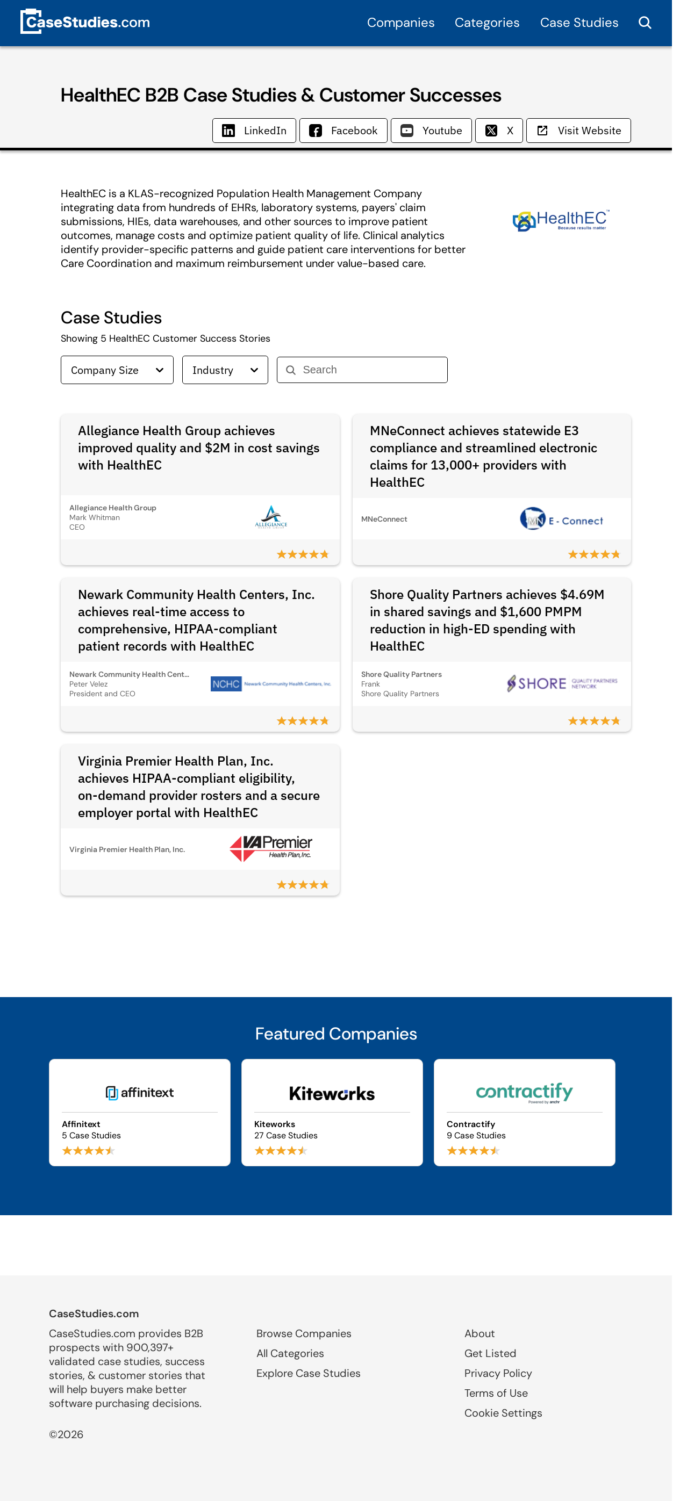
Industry (225, 370)
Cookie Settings (503, 1413)
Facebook (343, 130)
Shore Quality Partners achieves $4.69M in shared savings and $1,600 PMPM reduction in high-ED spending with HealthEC (487, 620)
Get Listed (490, 1353)
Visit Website (578, 130)
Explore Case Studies (308, 1373)
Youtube (431, 130)
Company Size (117, 370)
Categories (487, 22)
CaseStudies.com (94, 1313)
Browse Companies (304, 1333)
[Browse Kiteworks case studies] (332, 1112)
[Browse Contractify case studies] (524, 1112)
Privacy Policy (498, 1373)
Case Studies (579, 22)
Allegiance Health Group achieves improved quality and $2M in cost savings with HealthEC (199, 447)
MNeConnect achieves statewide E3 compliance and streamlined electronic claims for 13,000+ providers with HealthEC (483, 456)
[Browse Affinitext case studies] (140, 1112)
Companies (401, 22)
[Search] (371, 370)
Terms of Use (496, 1393)
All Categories (290, 1353)
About (479, 1333)
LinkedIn (254, 130)
